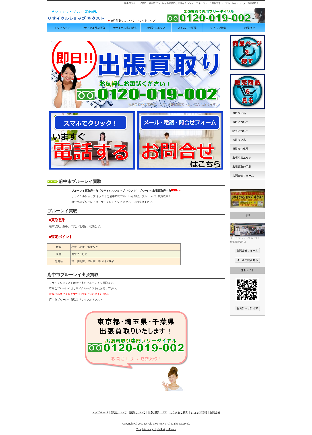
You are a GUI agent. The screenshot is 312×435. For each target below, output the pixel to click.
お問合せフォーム (243, 175)
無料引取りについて (122, 20)
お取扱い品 (239, 113)
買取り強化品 (240, 148)
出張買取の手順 (241, 166)
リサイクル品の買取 (93, 27)
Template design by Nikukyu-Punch (156, 429)
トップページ (62, 27)
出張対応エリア (156, 27)
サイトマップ (147, 20)
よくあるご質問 (187, 27)
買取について (240, 122)
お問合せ (249, 27)
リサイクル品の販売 (125, 27)
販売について (240, 131)
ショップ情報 (218, 27)
